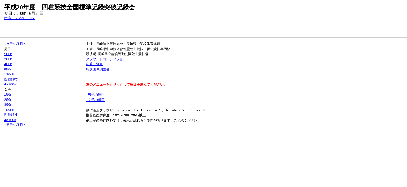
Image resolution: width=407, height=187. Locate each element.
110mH (9, 74)
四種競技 (11, 79)
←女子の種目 (95, 100)
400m (8, 64)
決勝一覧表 (94, 64)
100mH (9, 110)
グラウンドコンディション (106, 59)
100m (8, 54)
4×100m (10, 84)
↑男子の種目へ (15, 125)
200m (8, 59)
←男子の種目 (95, 94)
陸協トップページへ (19, 18)
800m (8, 69)
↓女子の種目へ (15, 44)
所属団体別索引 (98, 69)
